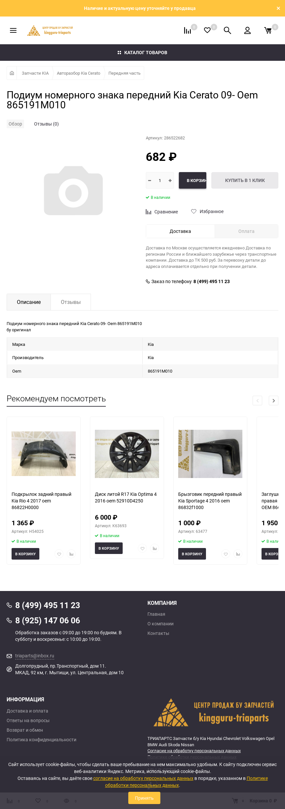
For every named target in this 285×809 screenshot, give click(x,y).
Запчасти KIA (35, 73)
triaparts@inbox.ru (34, 655)
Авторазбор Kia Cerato (78, 73)
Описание (29, 302)
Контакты (158, 633)
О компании (160, 623)
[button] (273, 400)
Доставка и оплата (27, 711)
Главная (156, 614)
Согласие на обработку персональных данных (194, 751)
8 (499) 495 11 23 (211, 281)
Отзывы (71, 302)
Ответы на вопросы (28, 720)
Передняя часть (124, 73)
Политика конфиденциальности (41, 739)
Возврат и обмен (25, 730)
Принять (144, 798)
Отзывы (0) (46, 124)
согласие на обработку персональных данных (143, 778)
